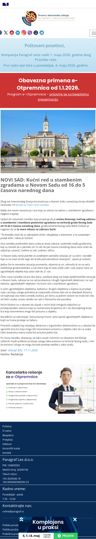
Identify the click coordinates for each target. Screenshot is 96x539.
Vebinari (7, 444)
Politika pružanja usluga (16, 529)
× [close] (94, 44)
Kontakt (7, 453)
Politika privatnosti (13, 525)
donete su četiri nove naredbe (32, 205)
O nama (7, 430)
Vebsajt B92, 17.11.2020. (23, 350)
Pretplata (8, 439)
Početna (7, 426)
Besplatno (8, 435)
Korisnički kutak (11, 448)
